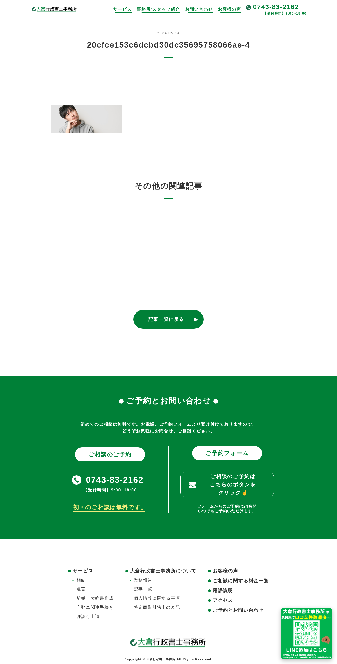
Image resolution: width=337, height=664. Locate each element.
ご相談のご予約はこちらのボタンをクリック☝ (233, 484)
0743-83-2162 (276, 7)
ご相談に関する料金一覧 (241, 580)
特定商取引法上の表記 (157, 607)
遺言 (81, 589)
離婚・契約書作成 (95, 598)
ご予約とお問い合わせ (238, 610)
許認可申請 (88, 616)
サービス (122, 9)
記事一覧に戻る (166, 319)
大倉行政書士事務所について (163, 570)
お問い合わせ (199, 9)
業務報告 (143, 580)
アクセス (223, 600)
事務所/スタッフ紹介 (158, 9)
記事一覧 (143, 589)
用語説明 (223, 590)
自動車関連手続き (95, 607)
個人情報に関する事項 (157, 598)
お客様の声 (229, 9)
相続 (81, 580)
